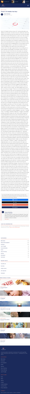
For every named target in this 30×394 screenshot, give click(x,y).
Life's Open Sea (3, 270)
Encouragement (3, 362)
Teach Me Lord (3, 263)
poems (2, 249)
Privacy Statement (4, 387)
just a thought (3, 246)
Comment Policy (4, 385)
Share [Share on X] (15, 202)
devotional (2, 244)
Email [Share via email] (15, 204)
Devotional (3, 360)
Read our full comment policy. (14, 227)
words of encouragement (5, 242)
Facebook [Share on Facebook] (15, 199)
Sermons (2, 366)
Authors (2, 380)
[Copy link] (15, 207)
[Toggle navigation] (28, 5)
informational (3, 255)
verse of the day (4, 251)
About (2, 378)
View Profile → (7, 219)
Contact (2, 382)
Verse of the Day (4, 368)
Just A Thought (3, 371)
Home (2, 376)
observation (3, 257)
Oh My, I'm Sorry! (3, 268)
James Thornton (7, 13)
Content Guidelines (4, 384)
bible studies (3, 240)
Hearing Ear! (3, 273)
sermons (2, 253)
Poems (2, 364)
